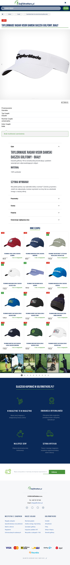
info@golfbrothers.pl (37, 503)
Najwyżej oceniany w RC (34, 558)
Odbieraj (58, 472)
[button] (3, 64)
